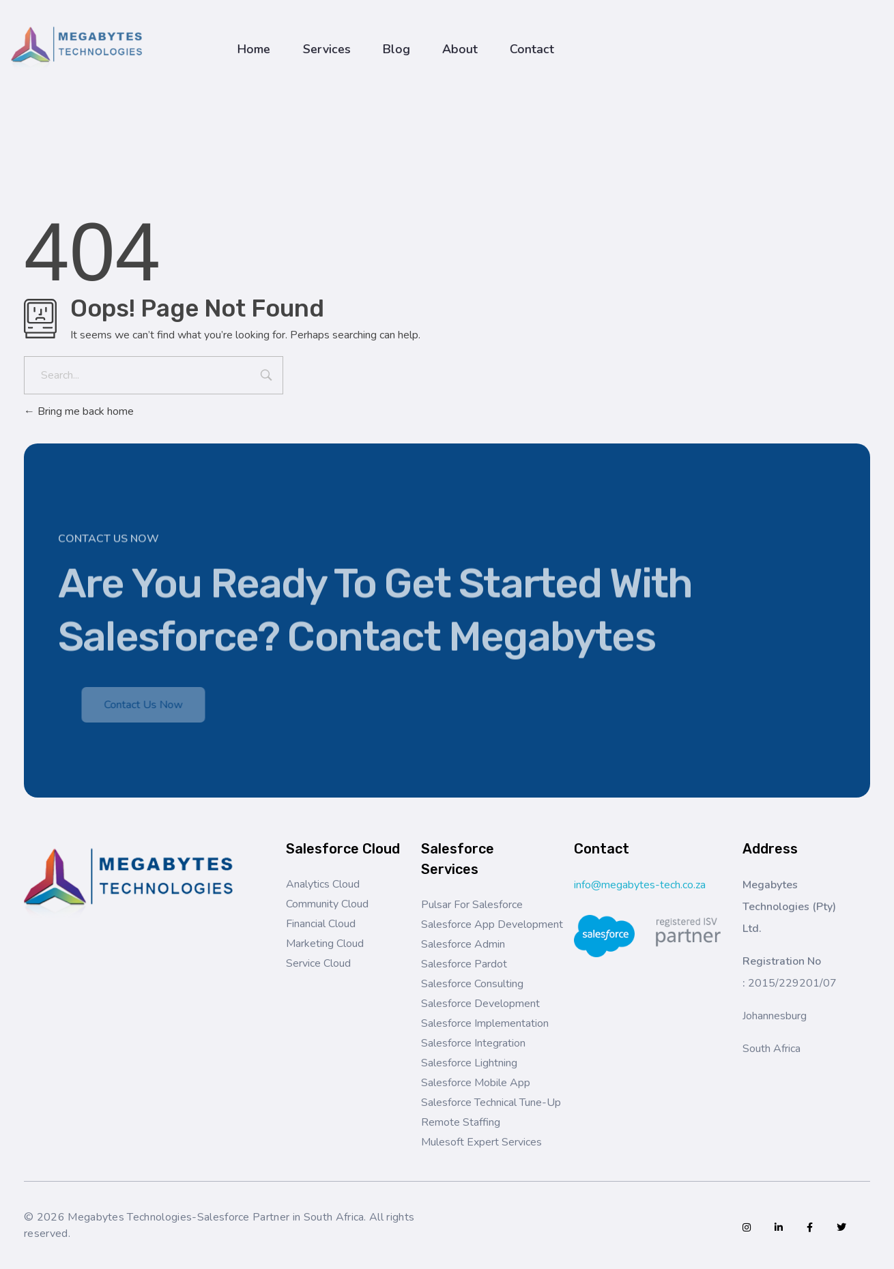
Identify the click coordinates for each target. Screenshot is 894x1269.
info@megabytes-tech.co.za (640, 884)
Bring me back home (79, 411)
